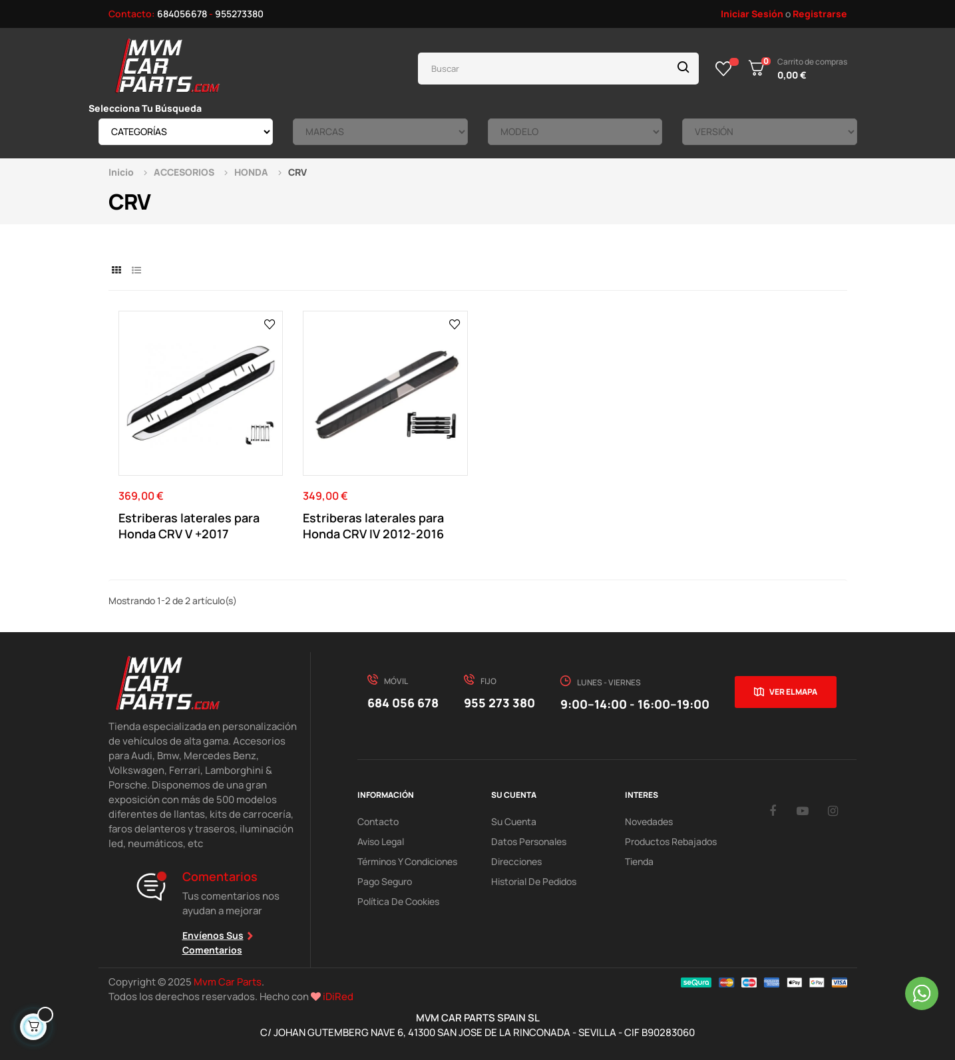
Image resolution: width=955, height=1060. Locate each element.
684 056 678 (403, 703)
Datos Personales (528, 841)
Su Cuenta (513, 821)
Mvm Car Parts (228, 982)
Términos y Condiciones (407, 861)
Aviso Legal (380, 841)
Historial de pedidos (533, 881)
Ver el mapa (793, 691)
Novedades (649, 821)
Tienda (639, 861)
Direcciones (516, 861)
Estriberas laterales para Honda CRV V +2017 (189, 526)
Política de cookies (398, 901)
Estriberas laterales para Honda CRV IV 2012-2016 (373, 526)
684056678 (182, 13)
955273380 (239, 13)
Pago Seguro (384, 881)
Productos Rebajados (671, 841)
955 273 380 (499, 703)
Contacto (378, 821)
